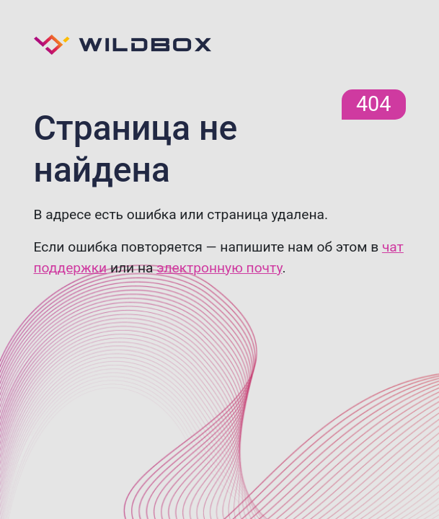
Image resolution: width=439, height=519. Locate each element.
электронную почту (219, 268)
